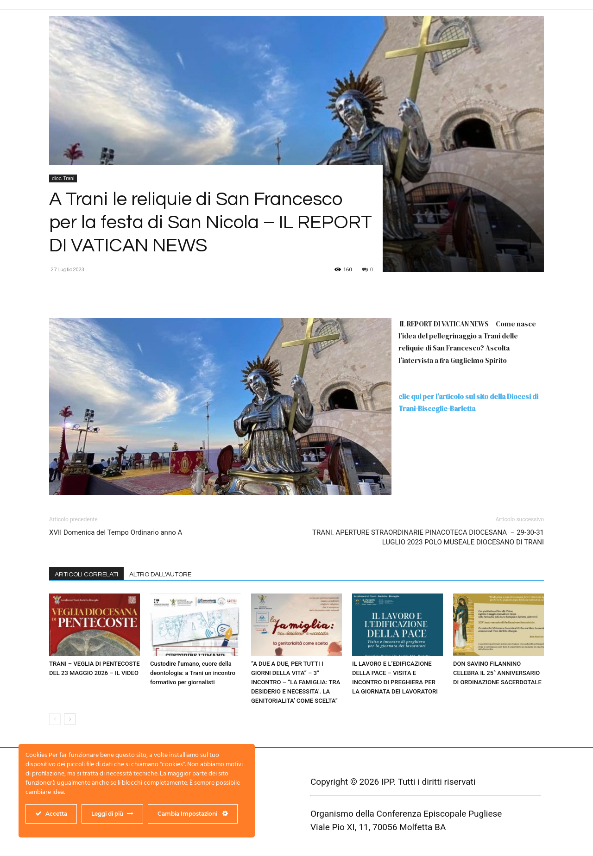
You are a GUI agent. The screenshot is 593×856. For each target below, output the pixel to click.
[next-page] (70, 719)
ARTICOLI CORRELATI (86, 574)
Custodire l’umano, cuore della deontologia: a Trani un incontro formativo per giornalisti (192, 673)
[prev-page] (55, 719)
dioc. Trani (63, 178)
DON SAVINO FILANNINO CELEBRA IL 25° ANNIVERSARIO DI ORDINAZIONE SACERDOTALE (497, 673)
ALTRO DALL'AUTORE (160, 574)
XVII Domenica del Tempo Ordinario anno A (115, 532)
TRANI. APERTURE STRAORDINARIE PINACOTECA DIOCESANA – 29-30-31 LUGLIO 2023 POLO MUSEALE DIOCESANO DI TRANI (428, 537)
